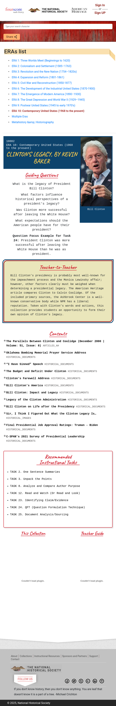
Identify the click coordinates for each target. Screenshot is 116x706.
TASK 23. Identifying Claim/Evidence (39, 500)
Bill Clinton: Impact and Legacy (47, 393)
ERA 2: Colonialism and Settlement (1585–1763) (41, 66)
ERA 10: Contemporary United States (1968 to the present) (48, 111)
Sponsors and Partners (74, 655)
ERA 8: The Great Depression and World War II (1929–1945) (48, 99)
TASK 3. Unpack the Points (31, 479)
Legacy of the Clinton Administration (51, 400)
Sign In (100, 5)
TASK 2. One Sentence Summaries (35, 472)
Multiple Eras (20, 116)
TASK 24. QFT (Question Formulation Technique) (47, 507)
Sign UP (100, 13)
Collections (26, 655)
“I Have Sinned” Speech (40, 364)
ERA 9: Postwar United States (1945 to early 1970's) (43, 105)
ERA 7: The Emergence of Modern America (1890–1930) (46, 94)
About (14, 655)
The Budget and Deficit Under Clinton (51, 371)
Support (93, 655)
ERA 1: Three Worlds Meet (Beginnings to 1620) (41, 60)
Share (11, 37)
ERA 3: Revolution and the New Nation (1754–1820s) (44, 71)
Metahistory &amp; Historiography (33, 122)
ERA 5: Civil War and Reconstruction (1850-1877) (42, 83)
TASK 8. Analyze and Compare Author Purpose (45, 486)
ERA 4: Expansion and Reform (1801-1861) (38, 77)
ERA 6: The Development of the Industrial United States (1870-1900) (53, 88)
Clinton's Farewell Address (43, 378)
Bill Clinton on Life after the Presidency (55, 407)
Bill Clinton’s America (40, 385)
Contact (15, 659)
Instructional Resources (47, 655)
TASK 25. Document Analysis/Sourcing (39, 515)
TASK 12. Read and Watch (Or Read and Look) (45, 493)
